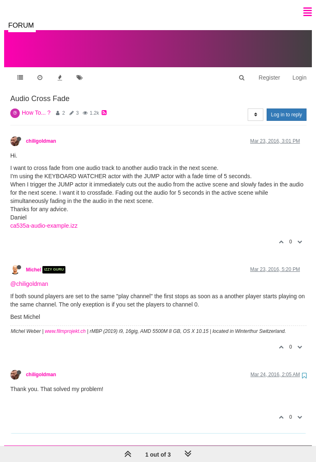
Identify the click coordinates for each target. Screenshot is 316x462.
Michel (33, 261)
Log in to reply (286, 106)
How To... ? (36, 104)
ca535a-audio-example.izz (43, 217)
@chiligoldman (29, 275)
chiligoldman (41, 133)
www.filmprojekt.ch (65, 323)
